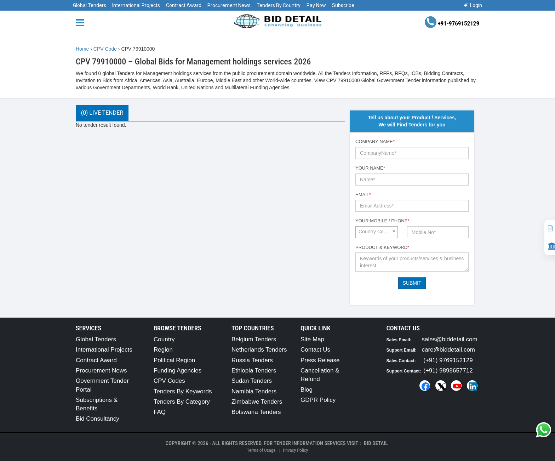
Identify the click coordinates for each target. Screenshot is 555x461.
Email (363, 194)
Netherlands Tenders (259, 349)
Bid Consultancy (97, 418)
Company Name (375, 141)
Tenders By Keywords (183, 391)
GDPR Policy (318, 400)
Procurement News (229, 5)
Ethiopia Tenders (253, 370)
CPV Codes (169, 380)
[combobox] (376, 232)
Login (473, 5)
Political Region (174, 360)
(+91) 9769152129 (448, 360)
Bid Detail (376, 443)
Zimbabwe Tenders (256, 401)
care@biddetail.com (448, 349)
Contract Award (183, 5)
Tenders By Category (182, 401)
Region (163, 349)
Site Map (312, 339)
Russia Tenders (252, 360)
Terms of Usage (261, 450)
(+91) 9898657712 (448, 370)
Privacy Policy (295, 450)
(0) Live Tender (102, 112)
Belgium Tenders (253, 339)
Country (164, 339)
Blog (307, 389)
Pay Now (316, 5)
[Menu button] (82, 22)
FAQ (160, 412)
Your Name (370, 168)
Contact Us (315, 349)
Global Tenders (89, 5)
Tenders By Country (279, 5)
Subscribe (343, 5)
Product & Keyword (382, 247)
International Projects (136, 5)
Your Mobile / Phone (382, 220)
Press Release (320, 360)
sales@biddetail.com (449, 339)
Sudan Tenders (251, 380)
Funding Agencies (177, 370)
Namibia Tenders (253, 391)
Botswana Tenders (256, 412)
